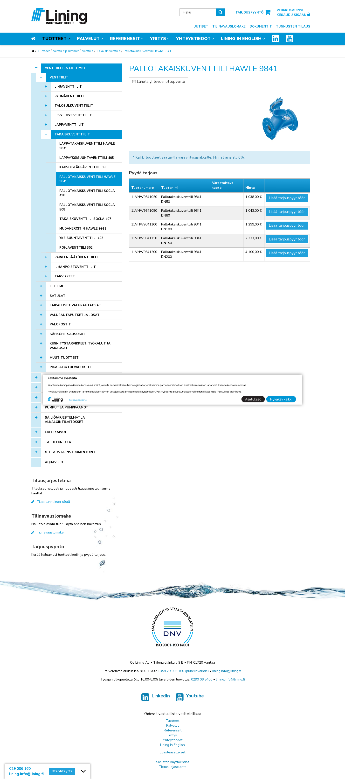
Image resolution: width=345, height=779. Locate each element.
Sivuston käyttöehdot (172, 762)
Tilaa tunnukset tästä (50, 501)
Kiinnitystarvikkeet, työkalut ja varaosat (80, 345)
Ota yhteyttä (62, 771)
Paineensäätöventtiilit (76, 257)
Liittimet (58, 286)
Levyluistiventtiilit (73, 115)
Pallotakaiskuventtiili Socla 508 (87, 207)
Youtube (190, 697)
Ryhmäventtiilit (69, 96)
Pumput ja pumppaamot (66, 407)
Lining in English (241, 39)
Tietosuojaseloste (172, 767)
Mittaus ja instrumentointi (71, 452)
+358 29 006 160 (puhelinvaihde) (183, 671)
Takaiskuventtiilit (108, 51)
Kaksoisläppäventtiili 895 (83, 167)
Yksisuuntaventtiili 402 (81, 238)
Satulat (57, 296)
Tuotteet (54, 39)
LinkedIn (155, 697)
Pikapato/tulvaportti (70, 367)
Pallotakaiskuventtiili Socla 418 (87, 193)
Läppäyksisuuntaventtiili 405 (86, 158)
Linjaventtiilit (68, 86)
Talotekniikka (58, 442)
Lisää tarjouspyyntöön (287, 198)
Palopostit (60, 324)
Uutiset (200, 26)
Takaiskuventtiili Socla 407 (85, 219)
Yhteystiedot (193, 39)
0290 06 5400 (201, 679)
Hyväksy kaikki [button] (281, 399)
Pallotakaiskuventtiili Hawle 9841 (147, 51)
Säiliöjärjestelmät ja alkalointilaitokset (65, 419)
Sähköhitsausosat (67, 334)
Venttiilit (87, 51)
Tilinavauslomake (229, 26)
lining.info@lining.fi (226, 671)
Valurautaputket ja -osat (75, 315)
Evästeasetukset (172, 752)
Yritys (158, 39)
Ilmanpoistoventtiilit (75, 267)
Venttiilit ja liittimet (66, 51)
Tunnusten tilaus (293, 26)
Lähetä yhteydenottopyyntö (158, 81)
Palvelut (88, 39)
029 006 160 (20, 768)
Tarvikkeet (65, 276)
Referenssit (125, 39)
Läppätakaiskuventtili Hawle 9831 (87, 145)
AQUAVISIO (54, 462)
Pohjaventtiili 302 (76, 248)
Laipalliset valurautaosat (75, 305)
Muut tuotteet (64, 358)
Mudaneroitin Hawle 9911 (82, 228)
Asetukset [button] (253, 399)
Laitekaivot (56, 432)
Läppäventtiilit (69, 125)
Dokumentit (261, 26)
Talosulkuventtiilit (74, 106)
